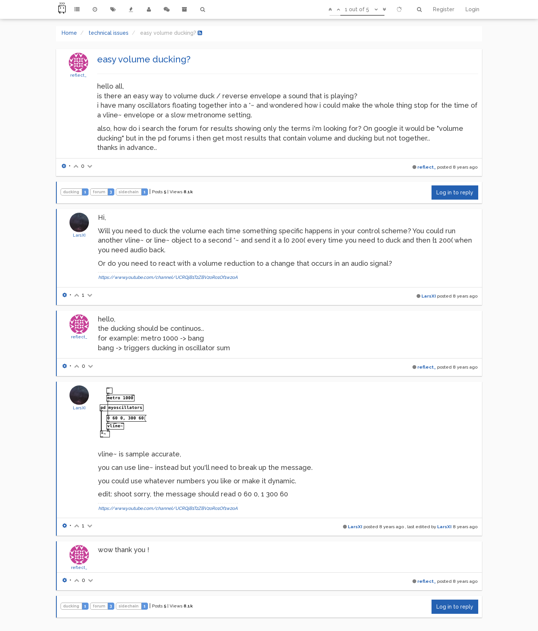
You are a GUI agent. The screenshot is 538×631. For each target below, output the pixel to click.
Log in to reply (454, 193)
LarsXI (79, 235)
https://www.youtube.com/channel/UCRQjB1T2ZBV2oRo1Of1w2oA (168, 277)
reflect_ (78, 75)
